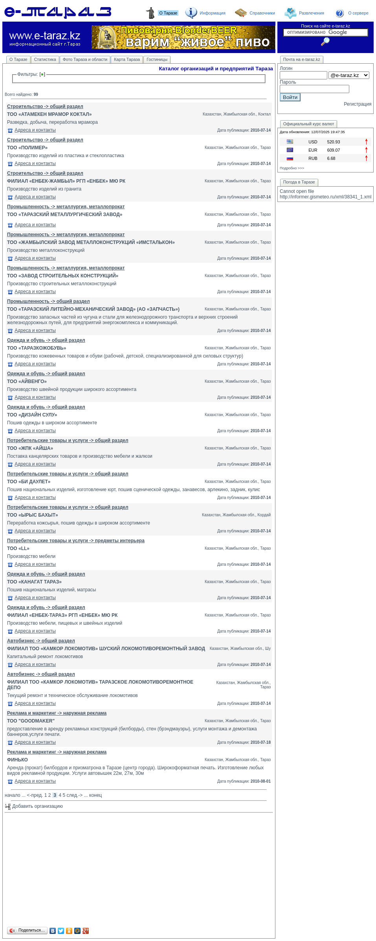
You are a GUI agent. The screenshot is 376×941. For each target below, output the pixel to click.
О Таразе (18, 59)
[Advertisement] (139, 870)
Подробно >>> (292, 168)
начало (12, 795)
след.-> (75, 795)
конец (95, 795)
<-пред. (35, 795)
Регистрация (357, 104)
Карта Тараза (127, 59)
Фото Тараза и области (85, 59)
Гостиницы (157, 59)
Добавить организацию (34, 806)
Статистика (45, 59)
